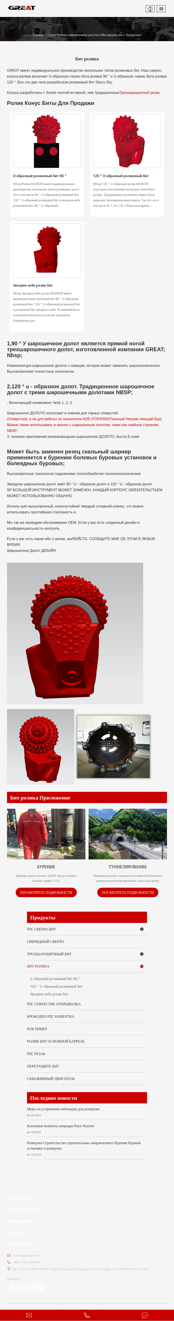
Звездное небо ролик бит (33, 284)
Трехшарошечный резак (139, 91)
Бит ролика (133, 33)
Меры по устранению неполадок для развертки (63, 1107)
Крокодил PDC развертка (50, 1015)
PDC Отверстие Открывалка (54, 1003)
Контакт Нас (21, 1242)
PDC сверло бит (86, 928)
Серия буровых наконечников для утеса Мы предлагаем (85, 33)
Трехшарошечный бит (86, 952)
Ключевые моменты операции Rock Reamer (60, 1124)
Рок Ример (37, 1027)
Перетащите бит (43, 1065)
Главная (38, 33)
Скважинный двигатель (51, 1077)
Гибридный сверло (45, 940)
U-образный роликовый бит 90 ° (40, 174)
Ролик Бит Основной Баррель (56, 1040)
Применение (87, 1219)
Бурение (46, 865)
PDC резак (36, 1052)
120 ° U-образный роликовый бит (121, 174)
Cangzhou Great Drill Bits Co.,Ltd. (80, 1309)
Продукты (43, 916)
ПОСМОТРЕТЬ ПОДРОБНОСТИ (46, 891)
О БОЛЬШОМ (87, 1207)
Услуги (87, 1231)
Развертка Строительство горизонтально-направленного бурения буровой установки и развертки (84, 1144)
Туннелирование (128, 865)
